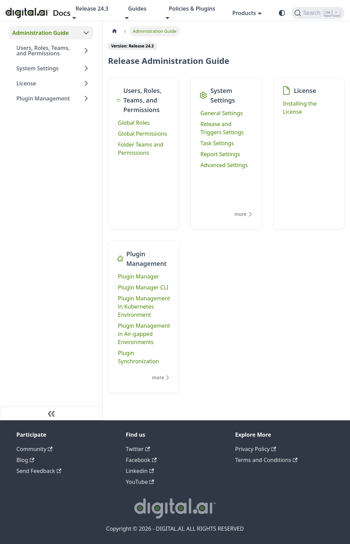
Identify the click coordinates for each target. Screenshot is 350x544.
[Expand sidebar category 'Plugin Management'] (86, 98)
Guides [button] (137, 8)
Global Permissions (142, 133)
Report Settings (220, 154)
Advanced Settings (224, 165)
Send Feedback (38, 471)
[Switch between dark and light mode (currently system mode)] (282, 13)
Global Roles (134, 122)
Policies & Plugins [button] (192, 8)
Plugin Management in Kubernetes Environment (144, 306)
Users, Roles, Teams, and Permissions (43, 50)
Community (34, 449)
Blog (25, 460)
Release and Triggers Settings (222, 128)
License (26, 83)
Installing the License (300, 107)
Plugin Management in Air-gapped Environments (144, 334)
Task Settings (217, 143)
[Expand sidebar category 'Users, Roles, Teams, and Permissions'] (86, 50)
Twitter (138, 449)
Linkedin (140, 471)
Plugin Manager (138, 276)
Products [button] (244, 13)
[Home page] (114, 31)
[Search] (318, 13)
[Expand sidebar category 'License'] (86, 83)
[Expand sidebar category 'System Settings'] (86, 68)
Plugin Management (43, 98)
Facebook (141, 460)
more (244, 214)
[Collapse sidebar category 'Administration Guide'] (86, 33)
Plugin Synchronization (138, 357)
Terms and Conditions (266, 460)
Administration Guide (40, 33)
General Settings (221, 113)
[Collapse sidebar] (51, 413)
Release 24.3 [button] (92, 8)
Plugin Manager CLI (143, 287)
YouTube (140, 482)
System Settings (37, 68)
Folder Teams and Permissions (140, 149)
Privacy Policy (255, 449)
